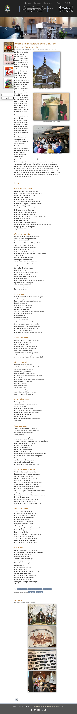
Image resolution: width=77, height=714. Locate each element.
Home (28, 3)
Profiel (28, 8)
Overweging (49, 3)
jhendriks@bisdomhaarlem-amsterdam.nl (46, 706)
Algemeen (48, 8)
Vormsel (37, 8)
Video (59, 3)
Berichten (37, 3)
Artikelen (69, 3)
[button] (6, 28)
